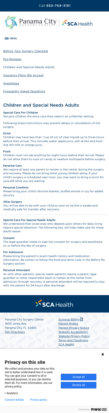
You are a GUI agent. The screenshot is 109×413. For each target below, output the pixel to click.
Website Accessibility (73, 332)
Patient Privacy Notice (73, 327)
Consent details (14, 399)
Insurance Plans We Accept (23, 75)
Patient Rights (68, 323)
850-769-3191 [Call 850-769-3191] (54, 6)
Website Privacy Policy (74, 336)
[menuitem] (54, 303)
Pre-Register (12, 59)
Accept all (78, 377)
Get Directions (15, 332)
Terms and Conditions (73, 340)
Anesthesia (11, 83)
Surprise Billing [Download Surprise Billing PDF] (71, 319)
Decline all (78, 385)
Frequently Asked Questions (24, 91)
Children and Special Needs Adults (28, 67)
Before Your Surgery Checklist (25, 51)
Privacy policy (38, 399)
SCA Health (66, 344)
